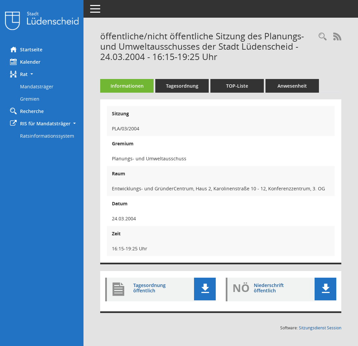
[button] (41, 74)
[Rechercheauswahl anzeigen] (322, 36)
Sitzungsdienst (320, 328)
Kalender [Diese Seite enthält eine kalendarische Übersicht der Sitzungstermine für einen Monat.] (25, 61)
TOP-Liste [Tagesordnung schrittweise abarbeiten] (237, 86)
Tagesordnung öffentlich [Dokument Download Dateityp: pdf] (149, 288)
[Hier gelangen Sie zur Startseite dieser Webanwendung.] (41, 21)
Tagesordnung (182, 86)
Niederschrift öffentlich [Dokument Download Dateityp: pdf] (269, 288)
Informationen (127, 86)
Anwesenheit (292, 86)
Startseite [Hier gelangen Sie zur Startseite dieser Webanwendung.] (26, 49)
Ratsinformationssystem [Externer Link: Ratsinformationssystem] (47, 136)
